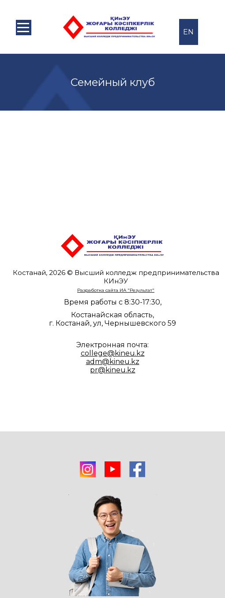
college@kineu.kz (113, 353)
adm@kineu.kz (112, 361)
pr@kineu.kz (112, 370)
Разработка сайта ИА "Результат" (115, 290)
